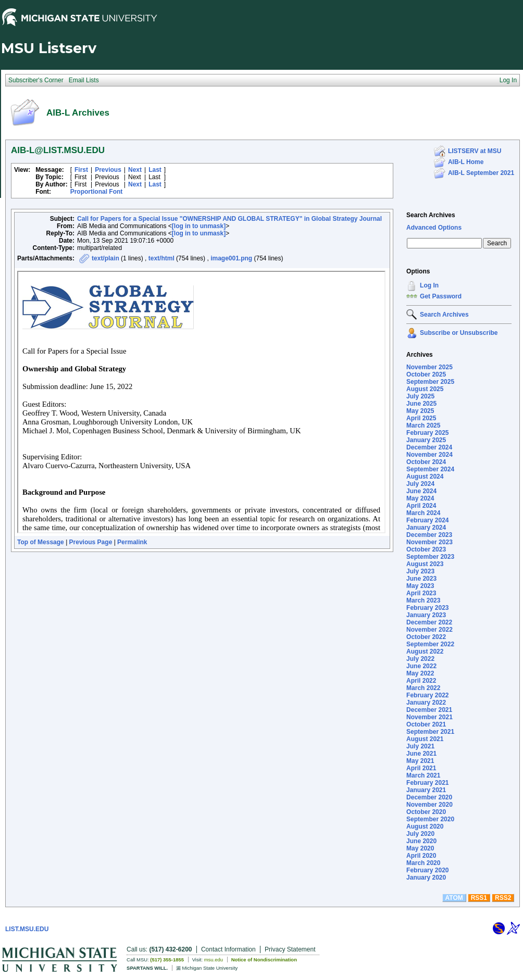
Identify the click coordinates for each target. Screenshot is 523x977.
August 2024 (424, 476)
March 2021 (423, 775)
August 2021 (424, 739)
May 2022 (420, 673)
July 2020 (420, 833)
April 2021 (421, 768)
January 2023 (426, 615)
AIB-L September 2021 (481, 173)
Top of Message (40, 542)
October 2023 (426, 549)
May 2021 (420, 761)
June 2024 (421, 491)
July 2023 (420, 571)
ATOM (454, 897)
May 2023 (420, 586)
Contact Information (228, 949)
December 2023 (429, 534)
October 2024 (426, 462)
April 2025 (421, 418)
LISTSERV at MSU (474, 151)
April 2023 (421, 593)
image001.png (231, 258)
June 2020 (421, 841)
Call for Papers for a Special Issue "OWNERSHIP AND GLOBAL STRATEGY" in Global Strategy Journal (229, 218)
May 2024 (420, 498)
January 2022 (426, 702)
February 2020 (427, 870)
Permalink (132, 542)
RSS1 (479, 897)
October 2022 (426, 637)
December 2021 (429, 709)
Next (135, 169)
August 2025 (424, 389)
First (81, 169)
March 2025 (423, 425)
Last (154, 169)
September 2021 (430, 731)
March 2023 (423, 600)
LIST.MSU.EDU (26, 929)
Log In (429, 285)
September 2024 (430, 469)
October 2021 (426, 724)
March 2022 (423, 688)
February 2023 (427, 607)
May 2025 (420, 411)
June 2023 (421, 578)
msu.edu (213, 959)
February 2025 (427, 432)
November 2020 (429, 804)
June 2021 (421, 753)
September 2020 (430, 819)
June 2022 (421, 666)
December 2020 (429, 797)
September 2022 (430, 644)
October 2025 (426, 374)
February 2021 (427, 782)
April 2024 (421, 505)
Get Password (441, 296)
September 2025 (430, 381)
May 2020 (420, 848)
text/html (161, 258)
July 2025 (420, 396)
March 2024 (423, 513)
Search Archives (430, 215)
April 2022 (421, 680)
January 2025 (426, 440)
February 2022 (427, 695)
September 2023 (430, 556)
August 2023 (424, 564)
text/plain (105, 258)
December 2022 (429, 622)
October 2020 (426, 812)
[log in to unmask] (199, 226)
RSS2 (503, 897)
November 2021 (429, 717)
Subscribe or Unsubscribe (458, 332)
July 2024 (420, 483)
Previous (108, 169)
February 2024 (427, 520)
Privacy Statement (290, 949)
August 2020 (424, 826)
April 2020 (421, 855)
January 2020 (426, 877)
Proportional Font (96, 191)
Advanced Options (434, 227)
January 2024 (426, 527)
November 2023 (429, 542)
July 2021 (420, 746)
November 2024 (429, 454)
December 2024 (429, 447)
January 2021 (426, 790)
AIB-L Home (465, 162)
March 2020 (423, 863)
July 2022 (420, 658)
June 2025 (421, 403)
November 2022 (429, 629)
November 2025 (429, 367)
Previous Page (91, 542)
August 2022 (424, 651)
